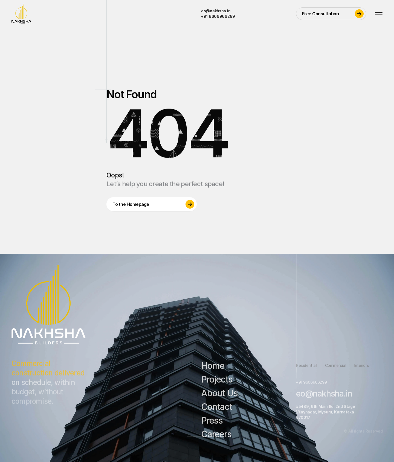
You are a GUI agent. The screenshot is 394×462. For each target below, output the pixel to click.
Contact (216, 409)
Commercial (335, 367)
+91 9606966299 (218, 16)
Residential (306, 367)
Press (212, 422)
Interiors (361, 367)
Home (212, 368)
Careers (216, 436)
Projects (217, 381)
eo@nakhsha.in (215, 10)
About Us (219, 395)
